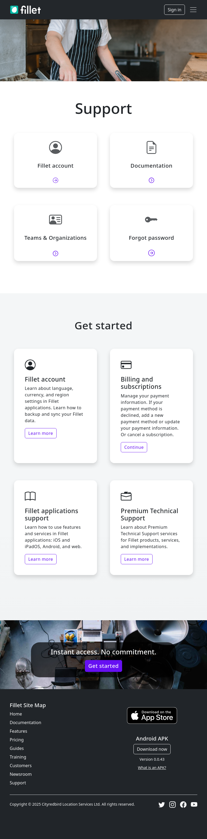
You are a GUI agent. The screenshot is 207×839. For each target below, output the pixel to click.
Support (18, 783)
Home (16, 714)
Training (18, 757)
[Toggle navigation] (193, 10)
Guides (17, 748)
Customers (21, 766)
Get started (103, 665)
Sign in (174, 10)
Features (18, 731)
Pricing (17, 740)
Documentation (25, 722)
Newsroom (21, 774)
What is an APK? (152, 767)
